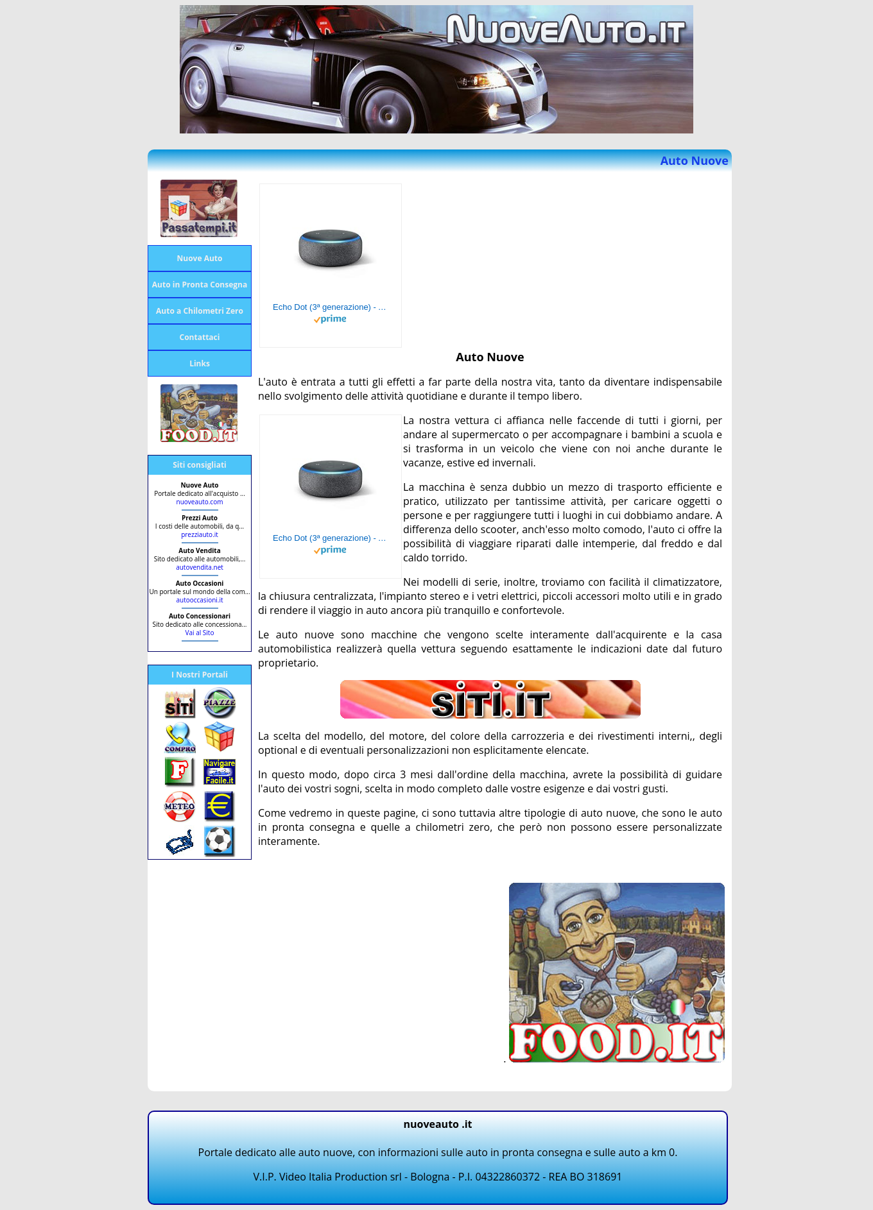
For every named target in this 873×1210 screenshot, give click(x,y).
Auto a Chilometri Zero (199, 310)
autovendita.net (199, 567)
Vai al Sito (200, 632)
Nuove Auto (200, 258)
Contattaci (200, 337)
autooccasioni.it (199, 599)
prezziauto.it (199, 534)
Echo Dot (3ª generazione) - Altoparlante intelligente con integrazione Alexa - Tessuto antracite (330, 307)
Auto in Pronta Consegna (199, 284)
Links (199, 363)
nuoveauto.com (200, 501)
